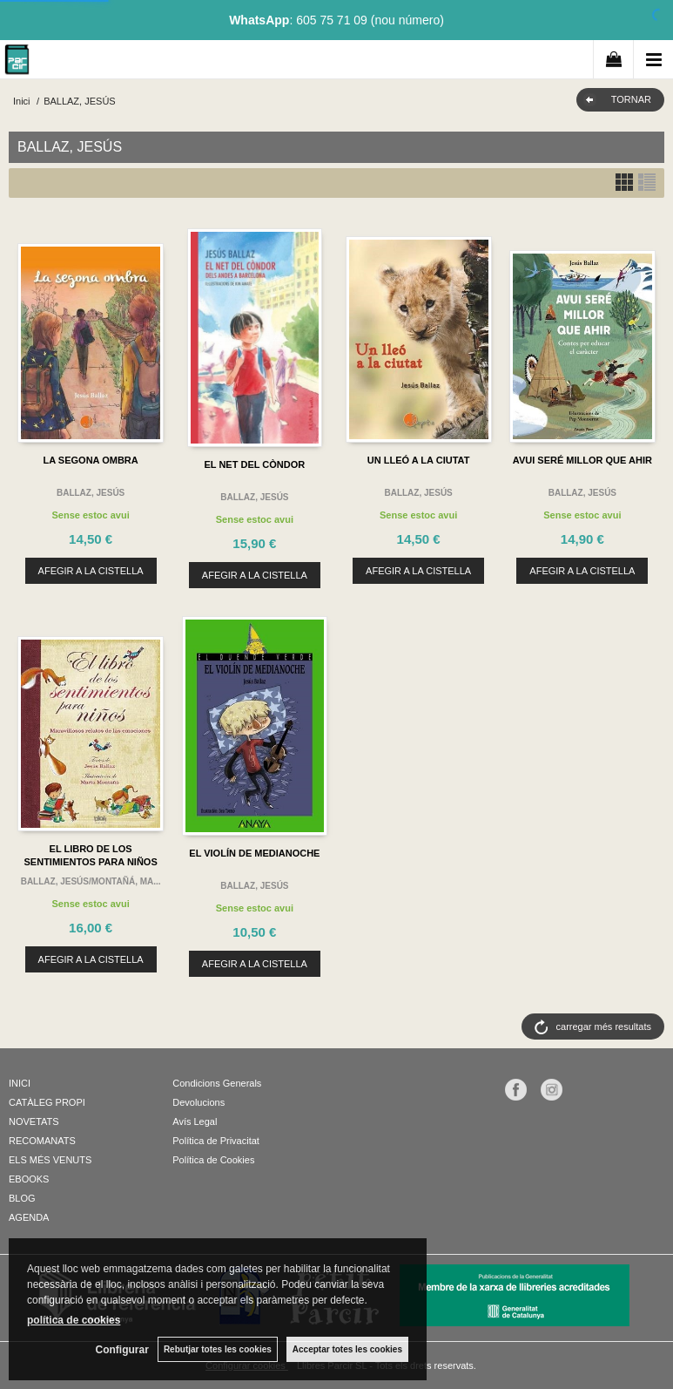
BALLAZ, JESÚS (91, 493)
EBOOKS (29, 1179)
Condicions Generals (216, 1083)
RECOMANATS (42, 1140)
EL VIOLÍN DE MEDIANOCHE (254, 853)
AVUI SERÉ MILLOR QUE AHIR (582, 460)
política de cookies (73, 1320)
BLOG (22, 1198)
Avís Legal (194, 1121)
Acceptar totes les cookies (347, 1349)
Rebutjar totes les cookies (218, 1349)
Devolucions (198, 1102)
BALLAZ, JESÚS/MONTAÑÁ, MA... (91, 881)
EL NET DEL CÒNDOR (255, 464)
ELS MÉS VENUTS (50, 1160)
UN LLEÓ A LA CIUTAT (418, 460)
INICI (19, 1083)
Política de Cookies (213, 1160)
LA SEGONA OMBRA (91, 460)
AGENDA (29, 1217)
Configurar (122, 1350)
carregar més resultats (603, 1026)
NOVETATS (34, 1121)
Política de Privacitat (215, 1140)
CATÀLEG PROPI (47, 1102)
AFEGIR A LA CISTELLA (91, 571)
